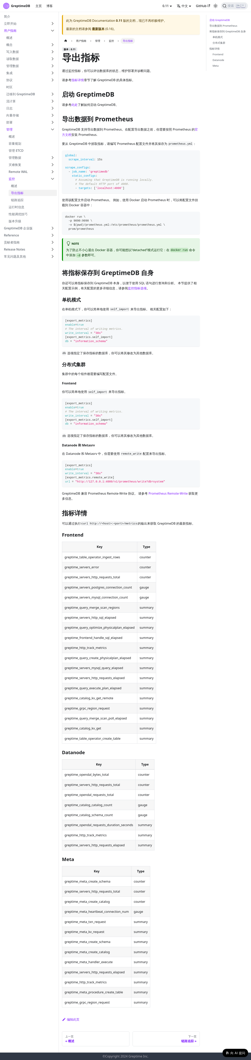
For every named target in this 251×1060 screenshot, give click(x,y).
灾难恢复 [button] (15, 165)
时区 (9, 87)
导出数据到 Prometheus (223, 25)
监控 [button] (12, 179)
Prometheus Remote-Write (168, 493)
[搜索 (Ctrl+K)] (234, 5)
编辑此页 (70, 1019)
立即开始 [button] (10, 23)
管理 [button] (9, 129)
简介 (7, 16)
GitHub (203, 6)
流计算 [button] (11, 101)
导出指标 (17, 193)
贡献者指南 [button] (12, 242)
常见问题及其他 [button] (15, 256)
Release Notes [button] (14, 249)
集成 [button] (9, 73)
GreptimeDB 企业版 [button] (18, 228)
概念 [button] (9, 45)
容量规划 (15, 143)
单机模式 (218, 37)
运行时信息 (16, 207)
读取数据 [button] (12, 59)
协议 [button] (9, 80)
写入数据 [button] (12, 52)
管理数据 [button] (12, 66)
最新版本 (98, 29)
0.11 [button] (166, 6)
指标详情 (77, 80)
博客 (49, 6)
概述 (9, 37)
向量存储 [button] (12, 115)
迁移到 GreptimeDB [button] (20, 94)
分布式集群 (219, 43)
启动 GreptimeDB (219, 20)
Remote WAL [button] (18, 172)
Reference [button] (11, 235)
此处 (74, 105)
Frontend (218, 54)
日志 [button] (9, 108)
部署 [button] (9, 122)
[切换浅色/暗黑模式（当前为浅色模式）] (215, 6)
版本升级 (15, 221)
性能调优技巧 (18, 214)
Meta (216, 65)
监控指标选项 (137, 288)
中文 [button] (182, 6)
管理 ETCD (16, 150)
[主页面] (65, 41)
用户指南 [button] (10, 30)
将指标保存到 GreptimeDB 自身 (227, 31)
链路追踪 (17, 200)
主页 (38, 6)
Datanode (218, 60)
